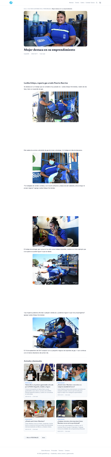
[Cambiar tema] (100, 2)
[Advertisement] (55, 68)
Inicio (25, 8)
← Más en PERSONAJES (31, 437)
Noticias (71, 2)
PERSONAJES (47, 8)
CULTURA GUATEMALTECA (35, 8)
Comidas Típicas (90, 2)
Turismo (77, 2)
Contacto (67, 450)
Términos (60, 450)
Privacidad (54, 450)
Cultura (82, 2)
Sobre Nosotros (45, 450)
